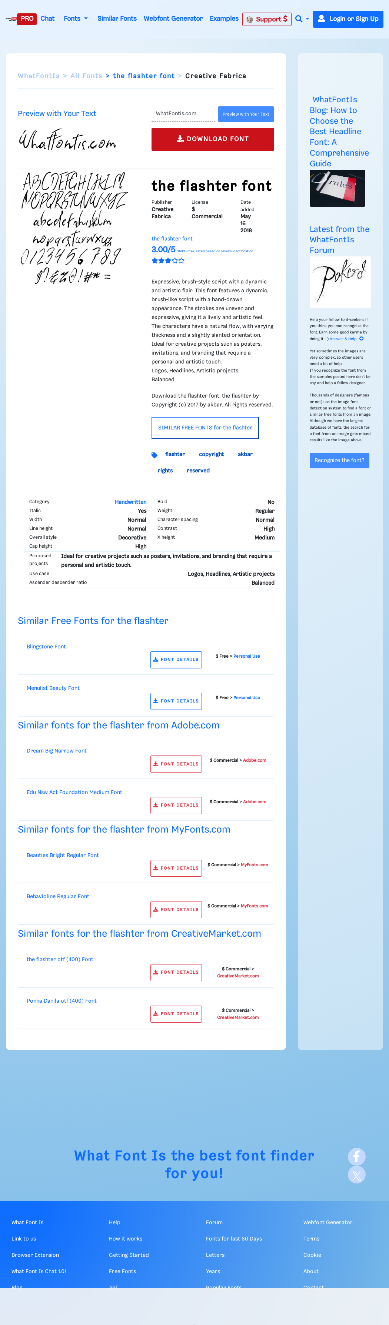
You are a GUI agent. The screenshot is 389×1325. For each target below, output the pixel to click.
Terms (311, 1239)
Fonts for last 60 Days (234, 1239)
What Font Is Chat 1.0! (38, 1272)
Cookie (312, 1255)
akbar (245, 455)
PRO (27, 19)
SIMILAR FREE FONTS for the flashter (205, 428)
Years (213, 1272)
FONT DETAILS (176, 659)
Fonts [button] (73, 19)
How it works (125, 1239)
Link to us (23, 1239)
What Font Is (120, 1156)
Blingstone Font (46, 647)
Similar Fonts (117, 19)
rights (165, 471)
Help (114, 1223)
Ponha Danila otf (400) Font (62, 1001)
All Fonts (86, 76)
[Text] (183, 114)
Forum (214, 1223)
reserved (198, 471)
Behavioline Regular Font (58, 897)
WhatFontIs (39, 76)
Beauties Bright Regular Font (63, 856)
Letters (215, 1255)
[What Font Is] (11, 19)
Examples (224, 19)
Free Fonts (122, 1272)
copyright (211, 455)
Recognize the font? (340, 461)
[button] (302, 19)
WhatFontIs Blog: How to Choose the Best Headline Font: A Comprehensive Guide (339, 132)
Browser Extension (35, 1255)
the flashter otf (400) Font (60, 960)
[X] (357, 1174)
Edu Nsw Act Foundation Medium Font (74, 793)
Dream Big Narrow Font (57, 751)
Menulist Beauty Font (53, 688)
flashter (175, 455)
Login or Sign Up (348, 19)
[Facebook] (357, 1157)
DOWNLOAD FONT (213, 139)
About (311, 1272)
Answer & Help (347, 339)
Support (266, 19)
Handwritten (130, 502)
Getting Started (129, 1255)
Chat (47, 19)
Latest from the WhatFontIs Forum (339, 240)
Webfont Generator (173, 19)
